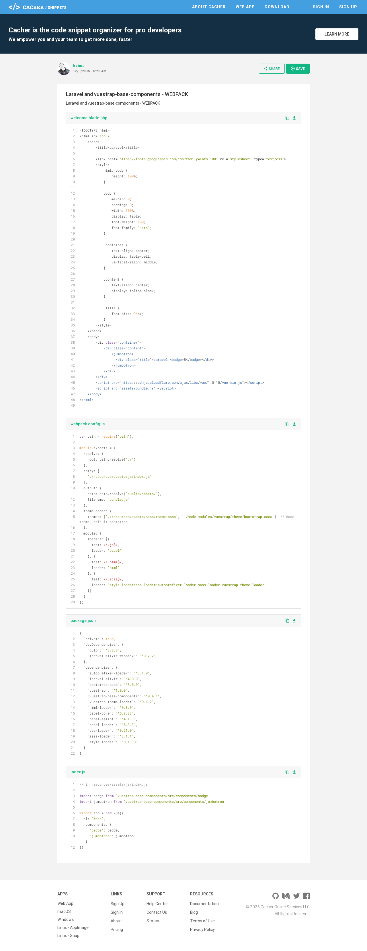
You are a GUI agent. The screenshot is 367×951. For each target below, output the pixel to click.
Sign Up (348, 6)
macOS (64, 911)
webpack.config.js (88, 423)
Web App (245, 6)
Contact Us (157, 911)
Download (277, 6)
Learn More (337, 34)
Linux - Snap (68, 935)
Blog (194, 911)
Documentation (204, 903)
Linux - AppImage (73, 927)
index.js (78, 771)
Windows (65, 919)
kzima (79, 65)
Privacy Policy (202, 927)
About (116, 919)
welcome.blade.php (89, 117)
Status (153, 919)
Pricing (117, 927)
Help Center (157, 903)
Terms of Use (202, 919)
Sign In (321, 6)
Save (297, 68)
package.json (83, 620)
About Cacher (209, 6)
